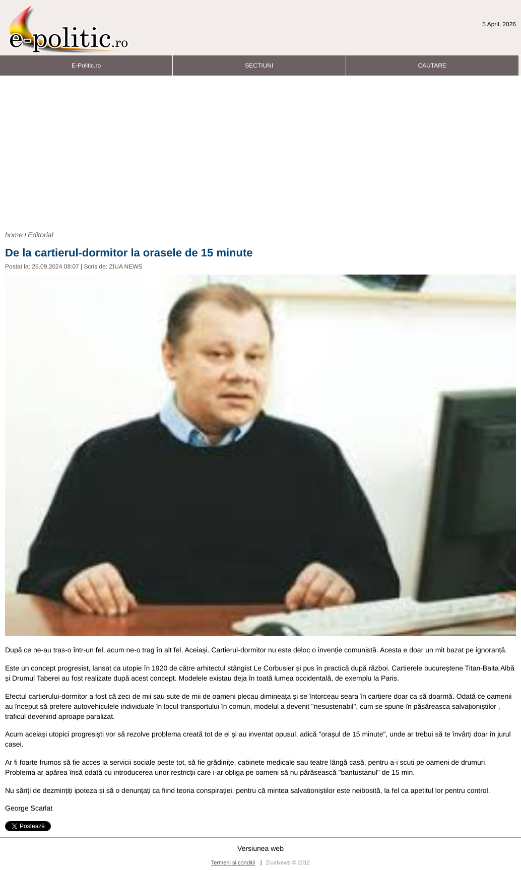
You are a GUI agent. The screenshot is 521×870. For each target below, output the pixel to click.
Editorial (40, 234)
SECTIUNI (259, 62)
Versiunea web (260, 848)
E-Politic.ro (86, 62)
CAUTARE (432, 62)
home (14, 234)
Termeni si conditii (233, 863)
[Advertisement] (260, 151)
